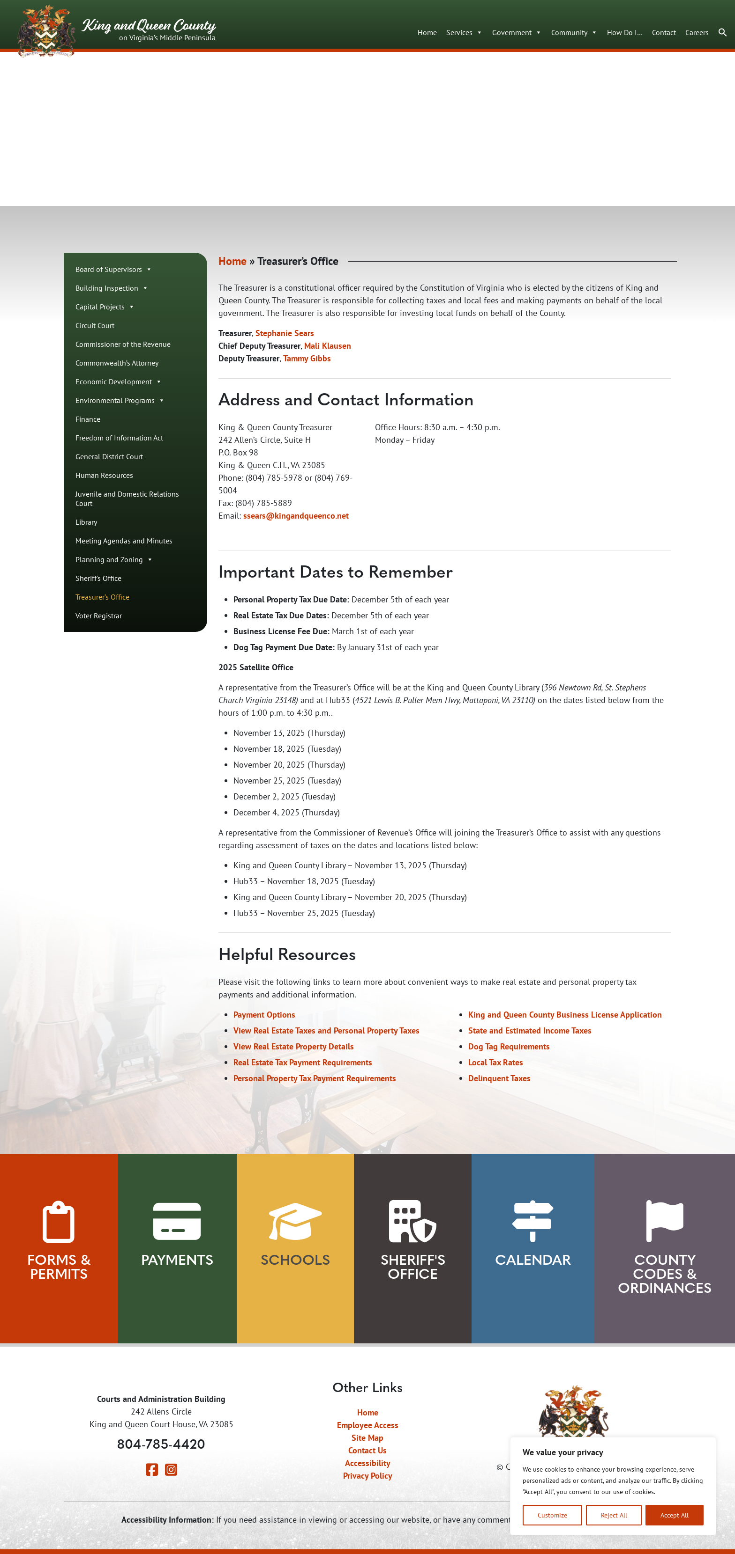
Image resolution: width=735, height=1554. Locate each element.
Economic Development (118, 382)
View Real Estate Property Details (293, 1047)
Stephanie (273, 334)
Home (427, 32)
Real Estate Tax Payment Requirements (302, 1063)
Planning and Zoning (114, 560)
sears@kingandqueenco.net (298, 516)
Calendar (533, 1261)
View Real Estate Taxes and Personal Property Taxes (326, 1031)
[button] (723, 32)
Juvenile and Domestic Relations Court (127, 499)
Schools (295, 1261)
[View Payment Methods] (177, 1222)
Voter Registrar (98, 616)
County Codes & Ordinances (665, 1275)
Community (574, 32)
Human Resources (104, 476)
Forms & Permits (58, 1268)
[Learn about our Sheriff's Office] (412, 1222)
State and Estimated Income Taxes (530, 1031)
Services (464, 32)
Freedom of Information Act (119, 438)
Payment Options (264, 1015)
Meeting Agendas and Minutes (123, 541)
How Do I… (625, 32)
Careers (697, 32)
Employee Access (367, 1425)
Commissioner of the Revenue (123, 345)
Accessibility (367, 1463)
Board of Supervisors (113, 270)
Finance (87, 420)
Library (86, 523)
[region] (613, 1486)
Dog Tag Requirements (509, 1047)
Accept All (674, 1515)
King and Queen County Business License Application (565, 1015)
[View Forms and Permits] (58, 1222)
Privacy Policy (367, 1475)
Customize (552, 1515)
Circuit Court (94, 326)
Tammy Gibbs (307, 359)
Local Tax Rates (495, 1063)
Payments (177, 1261)
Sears (304, 334)
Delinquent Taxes (499, 1079)
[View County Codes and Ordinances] (665, 1222)
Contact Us (367, 1450)
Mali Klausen (327, 346)
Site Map (367, 1437)
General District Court (109, 457)
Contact (664, 32)
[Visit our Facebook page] (151, 1471)
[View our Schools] (295, 1222)
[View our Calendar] (533, 1222)
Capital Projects (105, 307)
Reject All (614, 1515)
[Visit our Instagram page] (171, 1471)
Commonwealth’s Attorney (116, 363)
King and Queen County (116, 29)
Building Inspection (112, 288)
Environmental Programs (120, 401)
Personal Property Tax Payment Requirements (314, 1079)
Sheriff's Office (98, 579)
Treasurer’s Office (102, 597)
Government (517, 32)
